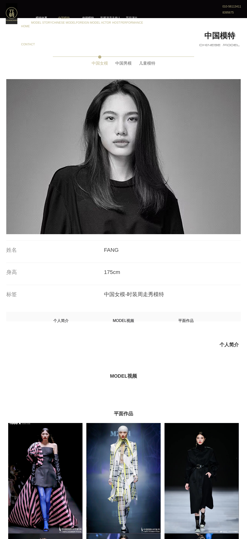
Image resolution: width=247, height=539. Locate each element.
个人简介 (91, 164)
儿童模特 (154, 62)
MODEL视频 (123, 164)
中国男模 (123, 62)
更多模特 (123, 517)
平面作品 (155, 164)
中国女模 (92, 62)
